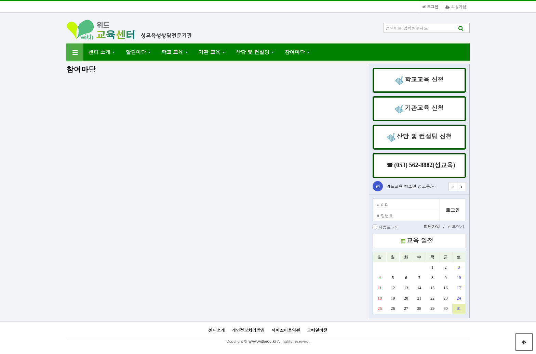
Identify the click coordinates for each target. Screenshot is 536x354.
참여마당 (295, 51)
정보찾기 (456, 226)
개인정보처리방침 (248, 330)
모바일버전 (317, 330)
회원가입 (455, 6)
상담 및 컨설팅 (252, 51)
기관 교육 (209, 51)
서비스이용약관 (285, 330)
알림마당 (136, 51)
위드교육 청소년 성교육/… (411, 186)
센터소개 (217, 330)
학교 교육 (172, 51)
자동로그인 (388, 227)
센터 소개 (99, 51)
